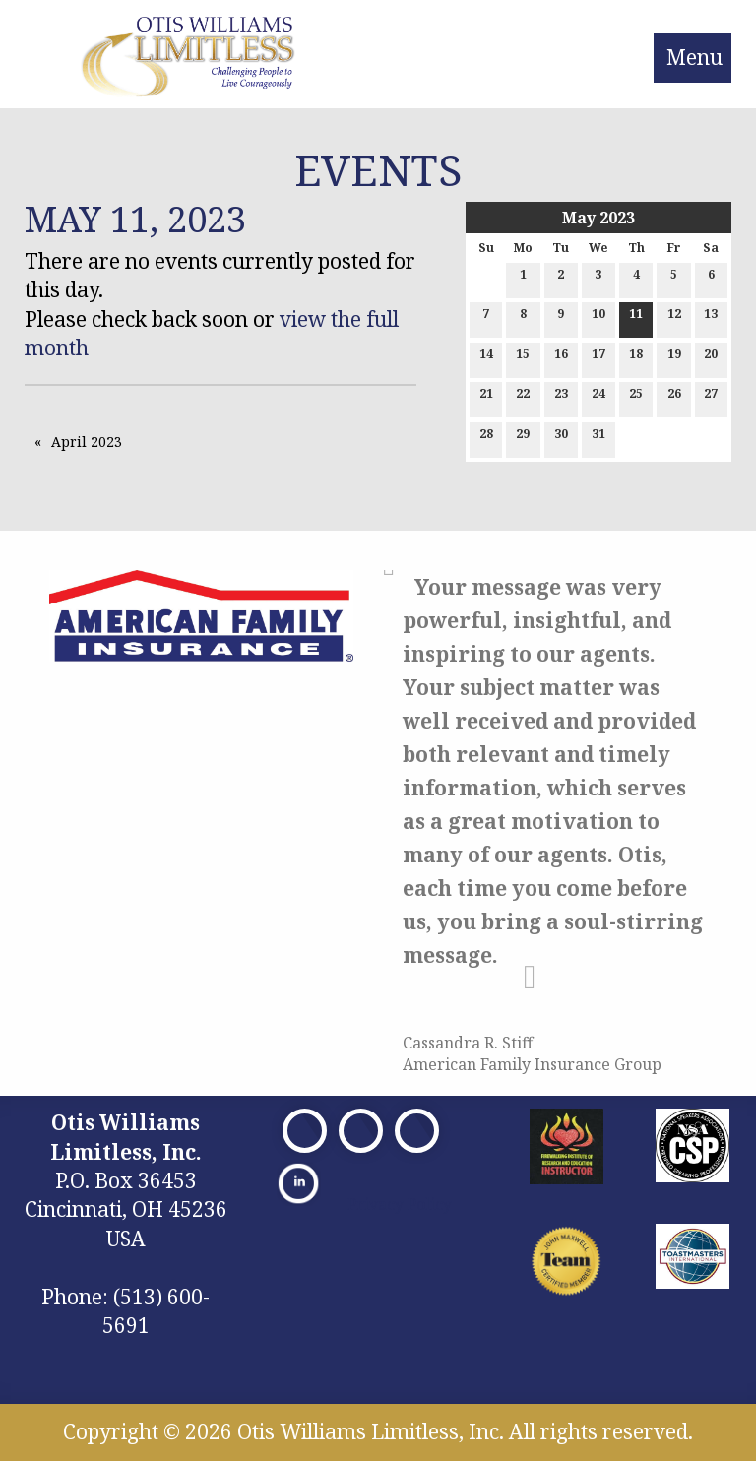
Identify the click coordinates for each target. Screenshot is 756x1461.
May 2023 (598, 217)
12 (674, 317)
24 (598, 397)
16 (561, 358)
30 (561, 437)
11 (636, 317)
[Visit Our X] (361, 1130)
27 (711, 397)
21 (486, 397)
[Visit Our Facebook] (304, 1130)
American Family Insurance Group (532, 1064)
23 (561, 397)
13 (711, 317)
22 (523, 397)
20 (711, 358)
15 (523, 358)
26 (674, 397)
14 (486, 358)
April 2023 (86, 441)
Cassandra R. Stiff (468, 1042)
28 (486, 437)
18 (636, 358)
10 (598, 317)
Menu (694, 57)
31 (598, 437)
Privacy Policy (399, 1204)
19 (674, 358)
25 (636, 397)
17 (598, 358)
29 (523, 437)
